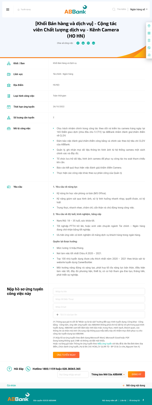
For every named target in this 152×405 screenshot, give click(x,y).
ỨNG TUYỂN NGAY (66, 355)
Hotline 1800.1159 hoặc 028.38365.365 (53, 369)
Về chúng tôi (134, 401)
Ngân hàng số (138, 9)
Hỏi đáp (15, 369)
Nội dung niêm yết (109, 401)
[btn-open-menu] (7, 9)
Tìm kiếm (119, 9)
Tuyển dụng (26, 9)
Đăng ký (136, 374)
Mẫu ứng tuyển (105, 343)
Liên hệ (123, 401)
